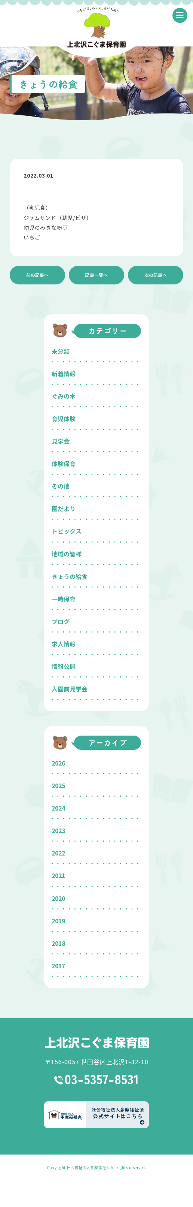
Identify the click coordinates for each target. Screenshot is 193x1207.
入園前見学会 (70, 688)
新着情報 (64, 373)
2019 (58, 920)
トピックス (67, 530)
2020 (58, 898)
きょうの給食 (70, 576)
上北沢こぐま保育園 (96, 1042)
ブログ (61, 621)
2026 (58, 762)
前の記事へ (37, 275)
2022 (58, 852)
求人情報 (64, 643)
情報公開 (64, 666)
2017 (58, 965)
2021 (58, 875)
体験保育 (64, 463)
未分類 (61, 351)
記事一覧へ (96, 275)
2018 (58, 943)
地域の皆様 (67, 553)
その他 (61, 486)
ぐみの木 (64, 396)
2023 (58, 830)
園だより (64, 508)
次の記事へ (155, 275)
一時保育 (64, 598)
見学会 (61, 441)
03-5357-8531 (96, 1079)
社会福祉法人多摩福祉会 (88, 1167)
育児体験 (64, 418)
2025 (58, 785)
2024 (58, 807)
